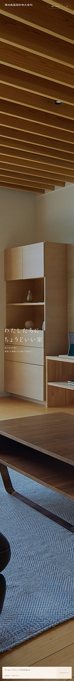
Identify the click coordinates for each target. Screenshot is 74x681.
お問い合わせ (55, 6)
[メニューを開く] (67, 6)
